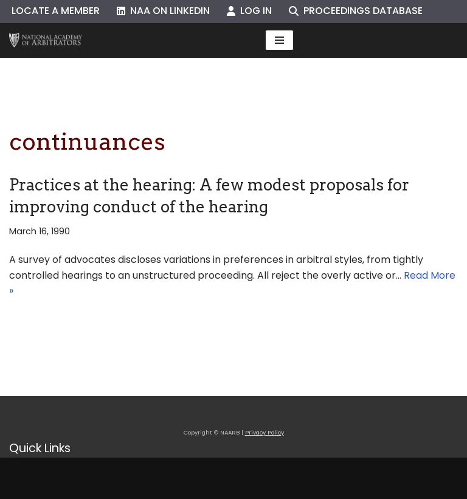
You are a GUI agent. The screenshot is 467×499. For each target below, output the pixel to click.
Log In (249, 11)
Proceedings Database (356, 11)
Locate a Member (56, 11)
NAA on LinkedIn (163, 11)
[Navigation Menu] (279, 40)
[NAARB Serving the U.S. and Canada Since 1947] (45, 40)
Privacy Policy (264, 432)
